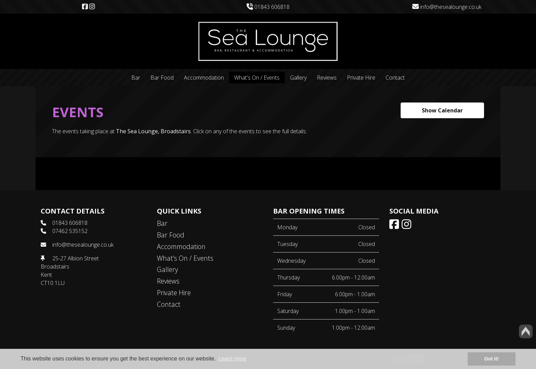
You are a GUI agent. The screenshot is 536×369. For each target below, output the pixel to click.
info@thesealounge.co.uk (446, 7)
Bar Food (162, 77)
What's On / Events (257, 77)
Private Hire (361, 77)
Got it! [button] (491, 358)
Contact (395, 77)
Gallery (298, 77)
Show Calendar (442, 110)
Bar (135, 77)
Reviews (327, 77)
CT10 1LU (53, 283)
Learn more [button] (232, 358)
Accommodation (204, 77)
